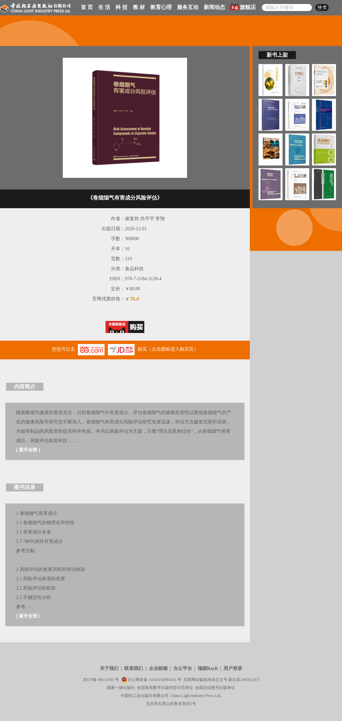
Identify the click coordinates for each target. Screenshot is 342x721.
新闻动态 (214, 7)
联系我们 (133, 668)
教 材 (139, 7)
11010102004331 (163, 679)
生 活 (104, 7)
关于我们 (109, 668)
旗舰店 (243, 6)
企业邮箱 (158, 668)
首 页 (87, 7)
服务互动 (187, 7)
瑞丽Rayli (208, 668)
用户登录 (232, 668)
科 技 (122, 7)
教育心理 (161, 7)
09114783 (106, 679)
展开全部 (28, 449)
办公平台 (182, 668)
